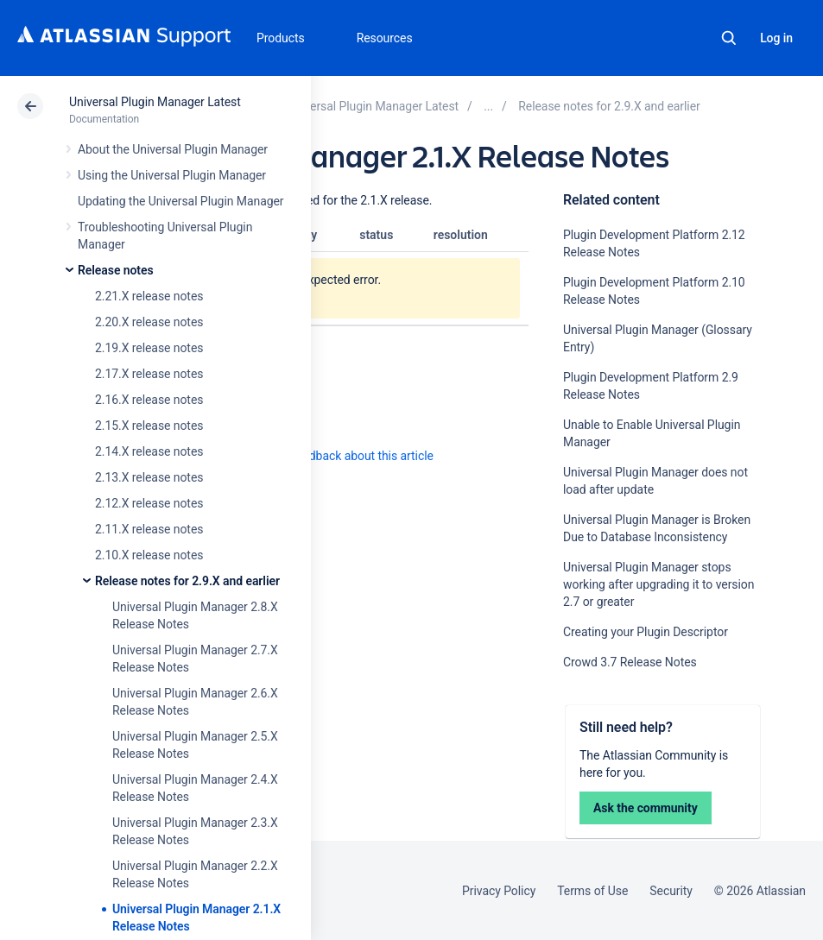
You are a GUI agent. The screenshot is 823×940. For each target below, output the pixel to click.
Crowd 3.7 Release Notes (630, 662)
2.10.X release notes (149, 555)
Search (729, 38)
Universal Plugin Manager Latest (155, 102)
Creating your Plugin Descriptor (645, 632)
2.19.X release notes (149, 348)
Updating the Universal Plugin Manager (181, 201)
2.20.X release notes (149, 322)
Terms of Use (592, 891)
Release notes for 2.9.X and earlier (187, 581)
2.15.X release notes (149, 425)
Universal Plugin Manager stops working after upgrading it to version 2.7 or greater (658, 584)
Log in (776, 38)
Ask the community (645, 808)
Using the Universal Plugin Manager (172, 175)
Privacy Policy (498, 891)
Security (671, 891)
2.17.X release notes (149, 374)
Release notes (116, 270)
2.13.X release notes (149, 477)
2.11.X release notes (149, 529)
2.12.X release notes (149, 503)
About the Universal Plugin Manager (173, 149)
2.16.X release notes (149, 400)
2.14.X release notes (149, 451)
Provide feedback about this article (342, 456)
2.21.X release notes (149, 296)
